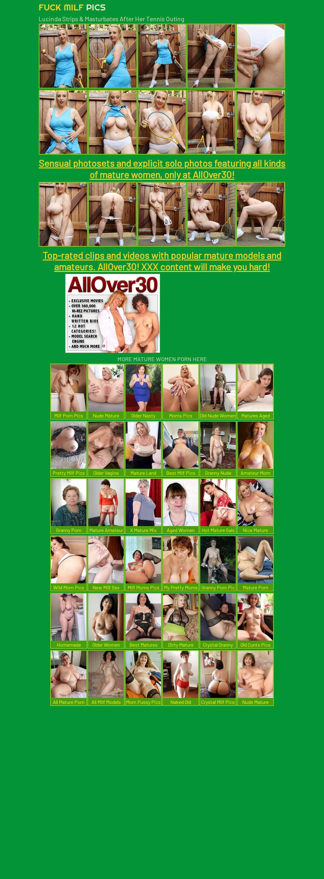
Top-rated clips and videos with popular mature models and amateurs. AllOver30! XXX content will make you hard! (162, 260)
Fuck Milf (72, 7)
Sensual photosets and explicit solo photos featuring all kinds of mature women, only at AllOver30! (162, 168)
